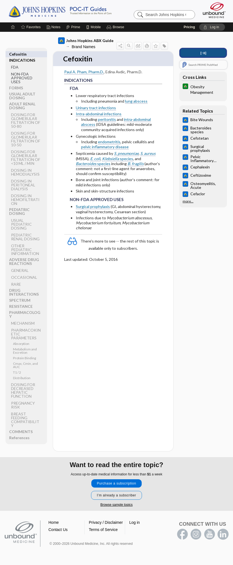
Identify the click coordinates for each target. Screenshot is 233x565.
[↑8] (203, 53)
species (117, 158)
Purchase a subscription (116, 484)
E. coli (95, 158)
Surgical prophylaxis (93, 206)
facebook (182, 534)
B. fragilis (136, 163)
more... (188, 201)
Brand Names (83, 47)
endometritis (109, 141)
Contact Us (58, 530)
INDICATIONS (22, 54)
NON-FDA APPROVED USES (21, 72)
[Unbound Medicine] (214, 10)
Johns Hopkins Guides (77, 11)
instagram (195, 534)
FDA (15, 61)
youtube (209, 534)
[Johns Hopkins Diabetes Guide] (203, 89)
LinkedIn (223, 534)
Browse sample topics (116, 505)
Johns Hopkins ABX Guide (85, 40)
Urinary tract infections (96, 107)
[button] (116, 27)
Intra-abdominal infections (98, 114)
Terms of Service (103, 530)
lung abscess (136, 101)
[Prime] (73, 27)
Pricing (189, 27)
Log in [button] (134, 522)
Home (53, 522)
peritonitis (107, 119)
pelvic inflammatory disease (105, 147)
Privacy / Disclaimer (106, 522)
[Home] (13, 27)
